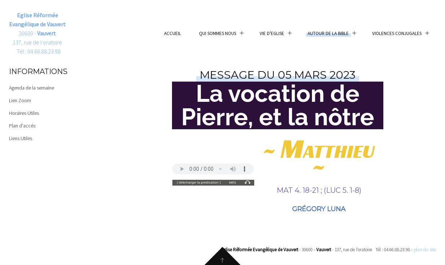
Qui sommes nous (217, 33)
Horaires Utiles (24, 113)
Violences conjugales (397, 33)
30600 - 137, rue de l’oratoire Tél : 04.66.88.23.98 (37, 33)
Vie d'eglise (272, 33)
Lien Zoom (20, 100)
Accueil (172, 33)
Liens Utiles (20, 138)
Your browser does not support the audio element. (213, 169)
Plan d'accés (22, 125)
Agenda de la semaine (31, 87)
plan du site (425, 250)
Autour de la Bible (328, 33)
